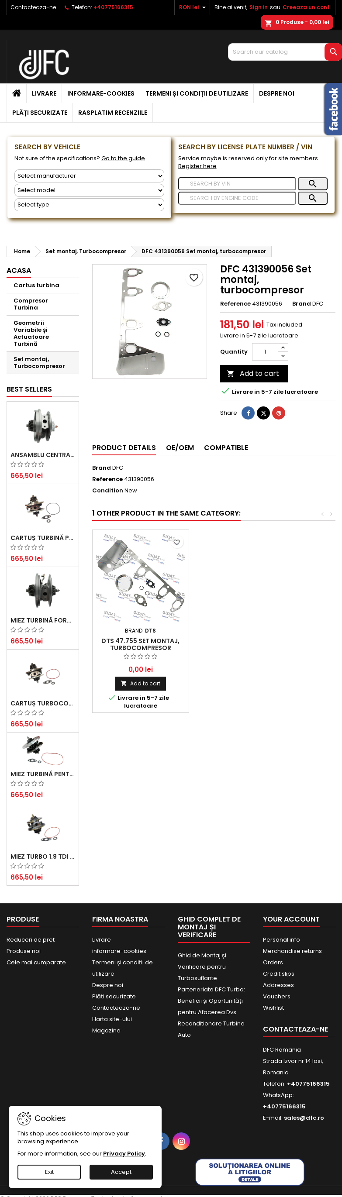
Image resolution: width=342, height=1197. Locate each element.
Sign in (258, 7)
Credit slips (278, 974)
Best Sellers (29, 389)
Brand (301, 304)
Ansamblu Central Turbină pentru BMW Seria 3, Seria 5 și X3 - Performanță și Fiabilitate (42, 454)
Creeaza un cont (306, 7)
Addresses (278, 985)
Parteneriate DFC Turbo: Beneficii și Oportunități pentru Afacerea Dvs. (211, 1000)
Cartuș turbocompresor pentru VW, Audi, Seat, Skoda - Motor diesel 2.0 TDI (42, 703)
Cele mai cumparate (36, 962)
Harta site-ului (112, 1019)
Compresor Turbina (31, 304)
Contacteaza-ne (33, 7)
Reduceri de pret (31, 940)
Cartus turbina (36, 285)
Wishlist (273, 1008)
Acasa (19, 270)
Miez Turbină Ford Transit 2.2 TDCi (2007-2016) (42, 620)
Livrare (44, 93)
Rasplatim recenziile (112, 112)
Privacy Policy (124, 1153)
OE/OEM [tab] (180, 448)
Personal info (281, 940)
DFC (117, 468)
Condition (107, 491)
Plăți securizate (39, 112)
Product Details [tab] (124, 448)
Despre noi (276, 93)
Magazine (106, 1030)
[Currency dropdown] (193, 7)
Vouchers (276, 996)
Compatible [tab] (226, 448)
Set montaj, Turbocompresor (39, 362)
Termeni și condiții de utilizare (196, 93)
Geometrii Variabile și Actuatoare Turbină (31, 333)
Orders (273, 962)
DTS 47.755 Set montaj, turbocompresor (140, 644)
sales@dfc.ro (304, 1118)
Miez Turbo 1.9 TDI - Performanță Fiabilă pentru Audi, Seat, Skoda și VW (42, 856)
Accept (121, 1172)
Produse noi (24, 951)
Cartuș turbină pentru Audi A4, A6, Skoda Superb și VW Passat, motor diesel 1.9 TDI (42, 537)
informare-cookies (101, 93)
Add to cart (253, 373)
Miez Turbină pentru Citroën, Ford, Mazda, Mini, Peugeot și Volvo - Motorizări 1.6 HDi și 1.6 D (42, 773)
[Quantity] (265, 352)
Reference (235, 304)
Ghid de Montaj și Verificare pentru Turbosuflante (202, 966)
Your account (291, 919)
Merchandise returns (292, 951)
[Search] (285, 52)
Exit (49, 1172)
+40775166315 (113, 7)
